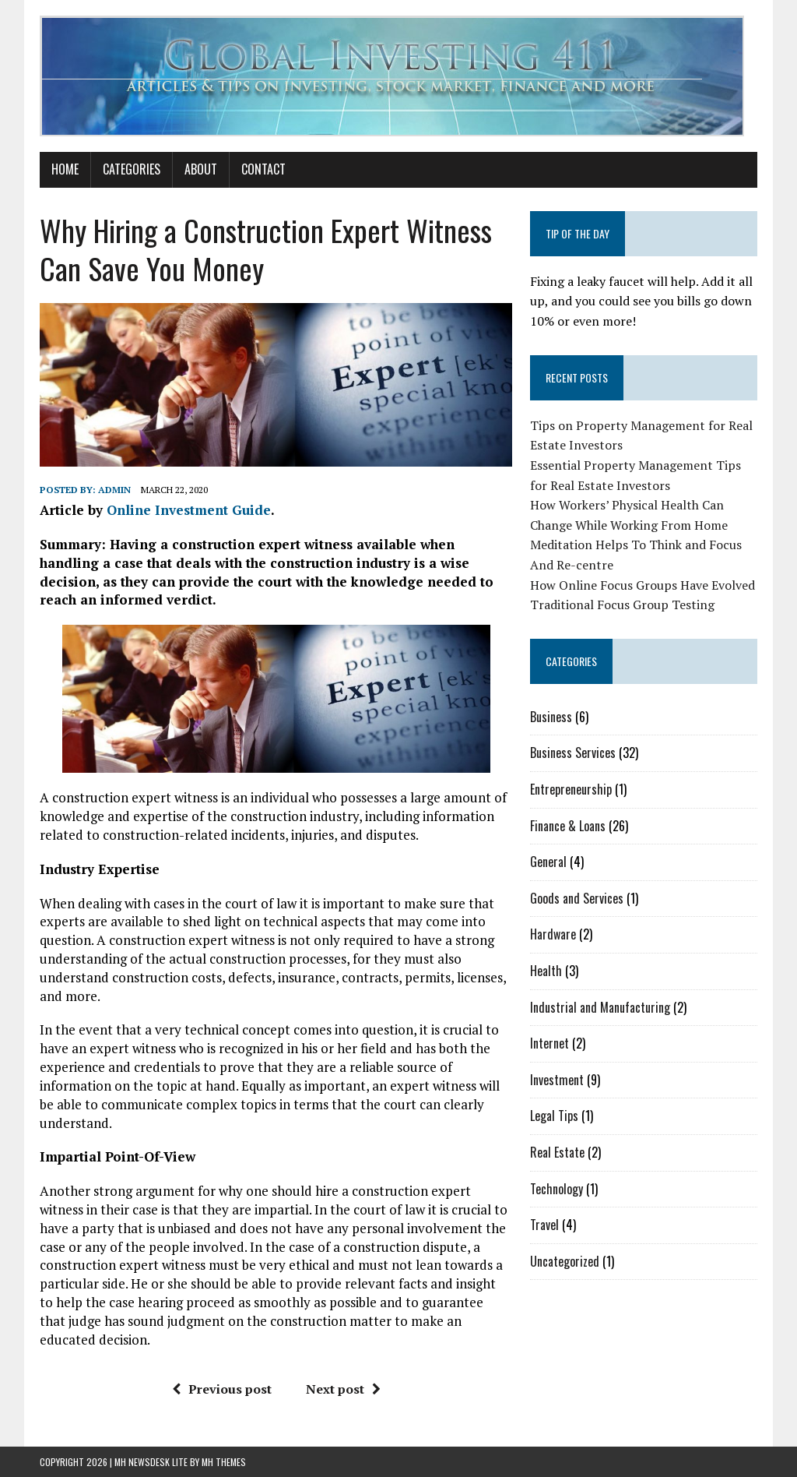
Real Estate (557, 1152)
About (200, 169)
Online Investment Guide (189, 510)
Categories (131, 169)
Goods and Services (576, 898)
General (548, 861)
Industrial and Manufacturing (600, 1007)
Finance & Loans (568, 825)
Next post (343, 1389)
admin (114, 489)
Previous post (222, 1389)
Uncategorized (564, 1261)
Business (551, 716)
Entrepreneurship (571, 789)
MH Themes (224, 1461)
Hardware (553, 934)
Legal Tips (554, 1115)
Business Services (573, 752)
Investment (557, 1079)
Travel (544, 1224)
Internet (549, 1043)
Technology (556, 1188)
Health (546, 970)
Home (65, 169)
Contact (263, 169)
